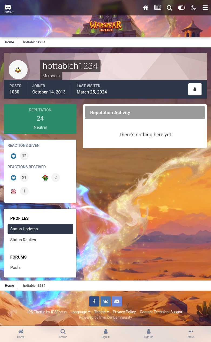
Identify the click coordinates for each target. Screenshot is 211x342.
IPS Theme (36, 311)
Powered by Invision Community (105, 317)
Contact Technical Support (161, 311)
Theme (101, 311)
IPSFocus (59, 311)
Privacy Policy (124, 311)
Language (80, 311)
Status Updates (24, 228)
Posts (15, 267)
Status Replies (23, 239)
